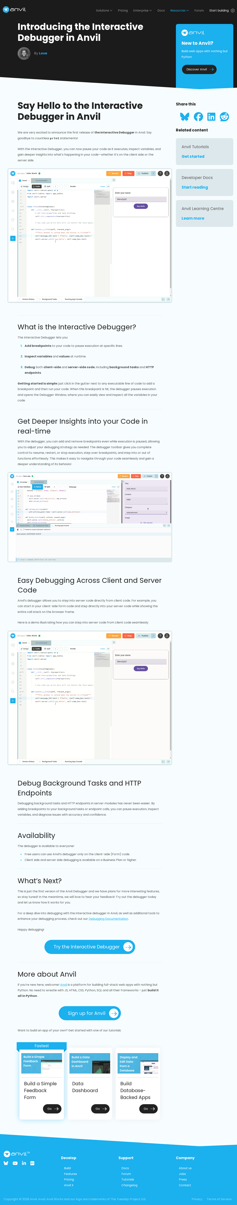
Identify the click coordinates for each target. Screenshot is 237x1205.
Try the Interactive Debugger (93, 947)
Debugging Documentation (108, 919)
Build (67, 1168)
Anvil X (69, 1185)
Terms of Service (219, 1199)
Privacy (197, 1199)
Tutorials (127, 1179)
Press (183, 1179)
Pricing (123, 10)
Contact (185, 1185)
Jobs (182, 1174)
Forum (199, 10)
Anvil (63, 985)
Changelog (129, 1185)
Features (70, 1174)
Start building (222, 10)
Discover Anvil (200, 69)
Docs (161, 10)
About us (185, 1168)
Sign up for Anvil (93, 1013)
